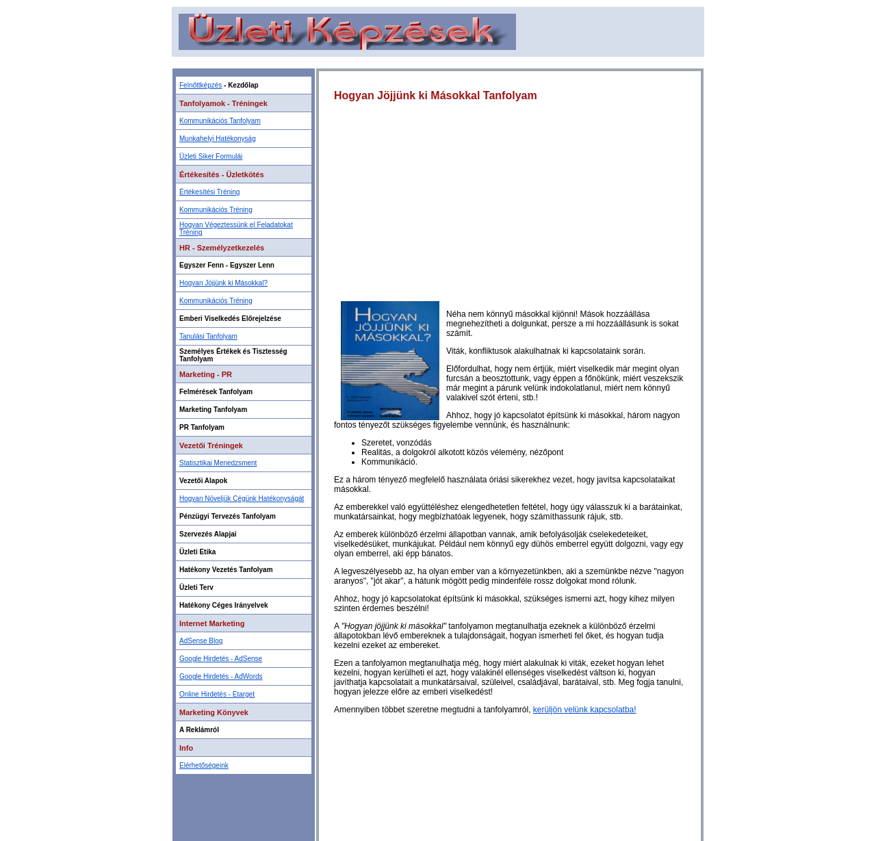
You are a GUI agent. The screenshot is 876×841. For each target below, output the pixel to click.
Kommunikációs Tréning (216, 210)
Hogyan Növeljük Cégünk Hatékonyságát (241, 498)
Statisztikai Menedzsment (218, 463)
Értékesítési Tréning (209, 192)
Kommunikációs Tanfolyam (220, 121)
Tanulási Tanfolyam (208, 336)
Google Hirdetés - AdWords (221, 676)
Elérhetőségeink (204, 765)
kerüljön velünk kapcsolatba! (584, 709)
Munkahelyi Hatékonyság (217, 138)
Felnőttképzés (200, 85)
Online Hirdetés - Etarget (217, 694)
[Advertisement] (438, 62)
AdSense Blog (200, 641)
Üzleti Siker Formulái (210, 156)
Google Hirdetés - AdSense (220, 658)
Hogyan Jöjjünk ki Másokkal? (223, 283)
